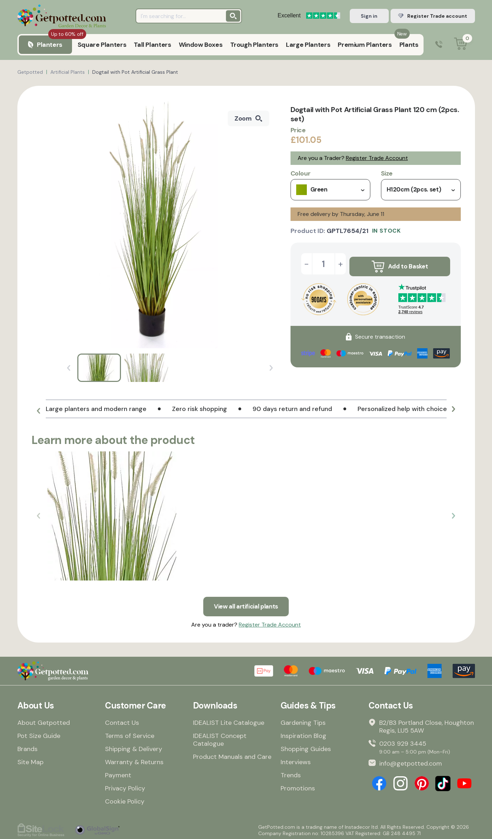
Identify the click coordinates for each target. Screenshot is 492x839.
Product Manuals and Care (232, 755)
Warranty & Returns (134, 760)
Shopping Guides (306, 747)
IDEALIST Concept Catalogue (220, 738)
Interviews (296, 760)
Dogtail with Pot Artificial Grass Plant (135, 72)
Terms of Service (129, 734)
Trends (291, 773)
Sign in (369, 16)
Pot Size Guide (38, 734)
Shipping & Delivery (133, 747)
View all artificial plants (246, 604)
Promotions (298, 786)
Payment (118, 773)
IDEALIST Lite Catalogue (228, 721)
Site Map (30, 760)
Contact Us (122, 721)
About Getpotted (43, 721)
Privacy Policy (125, 786)
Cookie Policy (124, 799)
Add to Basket (399, 264)
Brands (27, 747)
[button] (39, 412)
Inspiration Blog (303, 734)
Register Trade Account (377, 158)
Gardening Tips (303, 721)
